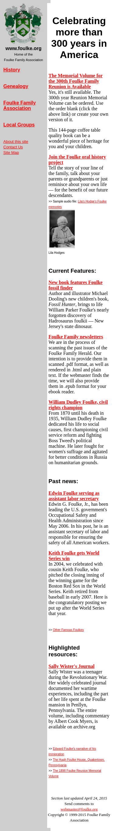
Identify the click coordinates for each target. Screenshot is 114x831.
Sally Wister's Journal (71, 666)
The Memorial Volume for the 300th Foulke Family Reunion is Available (75, 81)
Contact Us (13, 147)
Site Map (11, 152)
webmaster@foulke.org (79, 809)
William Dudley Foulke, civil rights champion (78, 404)
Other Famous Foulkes (68, 630)
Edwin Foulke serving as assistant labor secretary (73, 495)
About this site (15, 141)
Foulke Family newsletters (75, 336)
